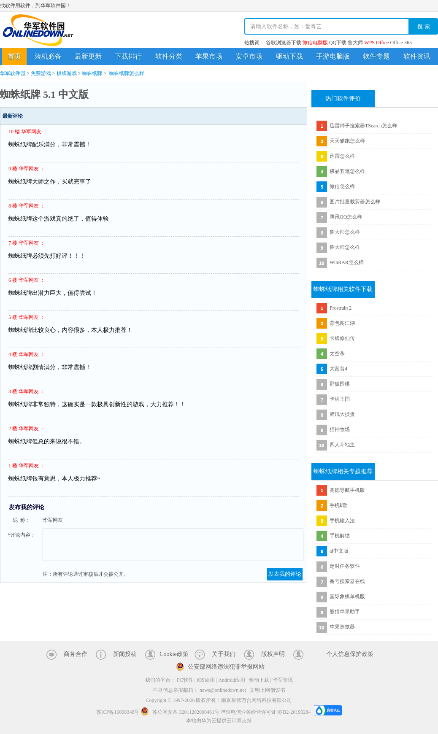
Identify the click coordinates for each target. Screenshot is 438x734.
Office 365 (400, 43)
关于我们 (223, 654)
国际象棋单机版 (347, 596)
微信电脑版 (315, 43)
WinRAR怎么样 (347, 262)
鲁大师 (355, 43)
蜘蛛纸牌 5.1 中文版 (44, 94)
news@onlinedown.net (223, 690)
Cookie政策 (174, 654)
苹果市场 (208, 56)
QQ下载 (337, 43)
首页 (14, 56)
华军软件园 (38, 30)
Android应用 (231, 680)
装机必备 (48, 56)
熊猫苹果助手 (345, 612)
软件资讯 (416, 56)
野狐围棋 (340, 384)
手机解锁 (340, 536)
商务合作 (75, 654)
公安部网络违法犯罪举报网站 (226, 667)
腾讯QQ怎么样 (346, 217)
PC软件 (185, 680)
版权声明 (273, 654)
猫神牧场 (340, 429)
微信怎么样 (342, 186)
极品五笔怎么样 (347, 171)
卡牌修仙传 (342, 338)
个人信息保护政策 (349, 654)
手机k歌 (338, 505)
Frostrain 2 (340, 308)
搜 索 (423, 26)
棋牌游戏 (67, 73)
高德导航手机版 (347, 490)
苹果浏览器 (342, 627)
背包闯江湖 (342, 323)
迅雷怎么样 (342, 156)
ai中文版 (339, 551)
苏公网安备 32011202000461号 (181, 712)
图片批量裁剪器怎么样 (355, 202)
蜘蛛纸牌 (92, 73)
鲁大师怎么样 (345, 232)
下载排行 (128, 56)
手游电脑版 (333, 56)
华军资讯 (283, 680)
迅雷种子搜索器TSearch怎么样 (363, 126)
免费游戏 (41, 73)
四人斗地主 (342, 445)
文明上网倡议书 (267, 690)
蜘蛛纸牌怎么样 (126, 73)
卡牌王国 (340, 399)
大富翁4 (338, 369)
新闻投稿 (125, 654)
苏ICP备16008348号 (118, 712)
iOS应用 (206, 680)
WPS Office (376, 43)
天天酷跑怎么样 (347, 141)
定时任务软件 (345, 566)
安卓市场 (248, 56)
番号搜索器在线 (347, 581)
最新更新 (88, 56)
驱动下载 (289, 56)
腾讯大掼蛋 (342, 414)
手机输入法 (342, 521)
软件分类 (168, 56)
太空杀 (337, 353)
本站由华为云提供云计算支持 (219, 720)
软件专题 (376, 56)
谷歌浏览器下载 (283, 43)
